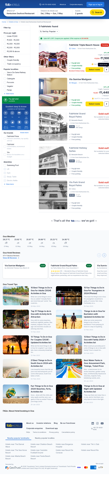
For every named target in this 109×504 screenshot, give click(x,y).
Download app (52, 428)
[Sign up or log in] (95, 4)
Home (4, 22)
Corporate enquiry (76, 4)
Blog (56, 423)
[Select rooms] (94, 69)
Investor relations (43, 423)
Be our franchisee (67, 423)
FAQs (28, 432)
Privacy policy (54, 432)
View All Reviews (11, 258)
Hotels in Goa (13, 22)
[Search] (97, 12)
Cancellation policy (68, 432)
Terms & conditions (39, 432)
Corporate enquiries (34, 428)
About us (63, 4)
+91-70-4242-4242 (47, 4)
